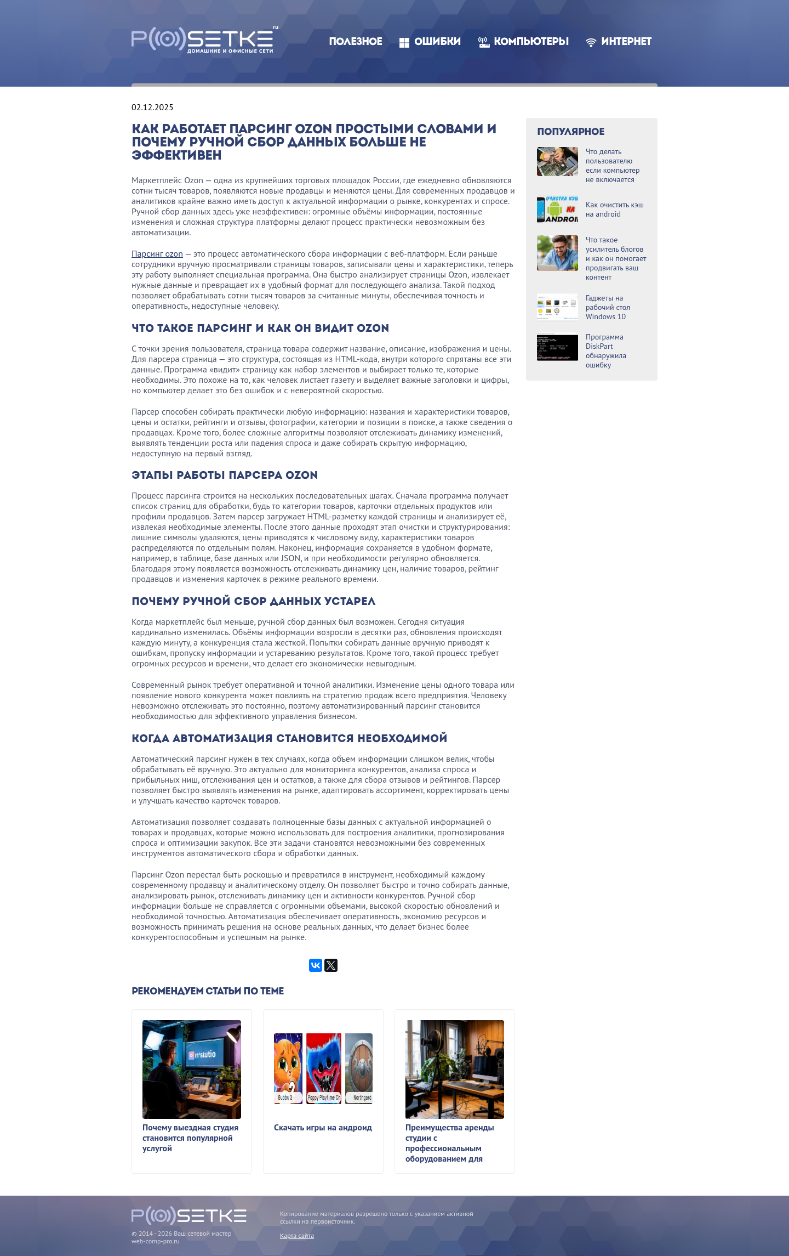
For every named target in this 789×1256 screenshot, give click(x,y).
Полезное (355, 42)
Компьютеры (531, 42)
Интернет (626, 42)
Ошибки (437, 42)
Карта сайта (297, 1235)
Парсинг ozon (157, 253)
